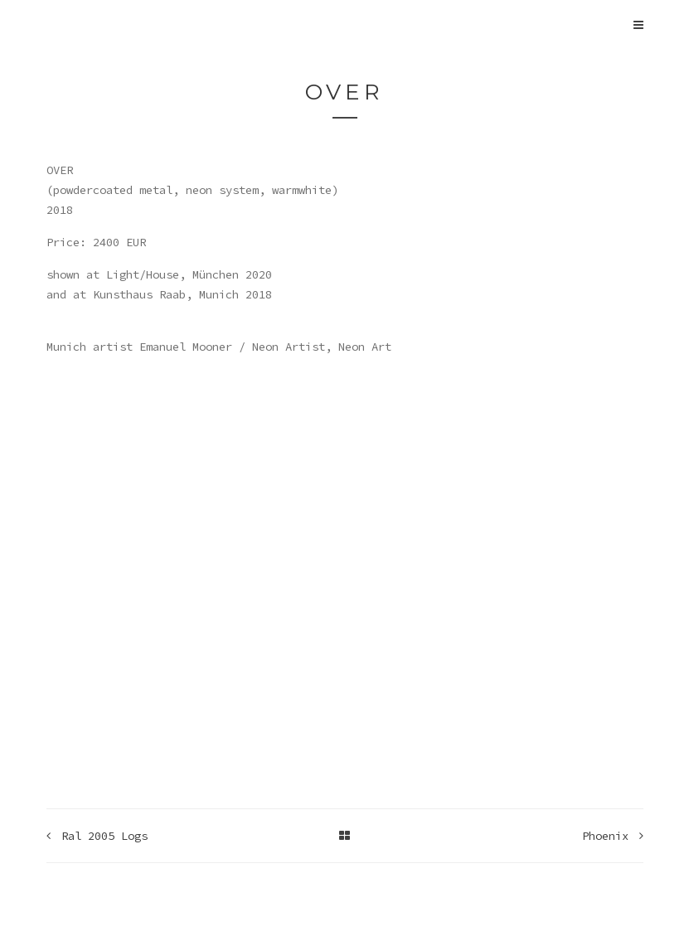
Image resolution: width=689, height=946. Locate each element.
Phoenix (612, 835)
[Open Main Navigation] (638, 25)
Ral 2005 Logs (97, 835)
